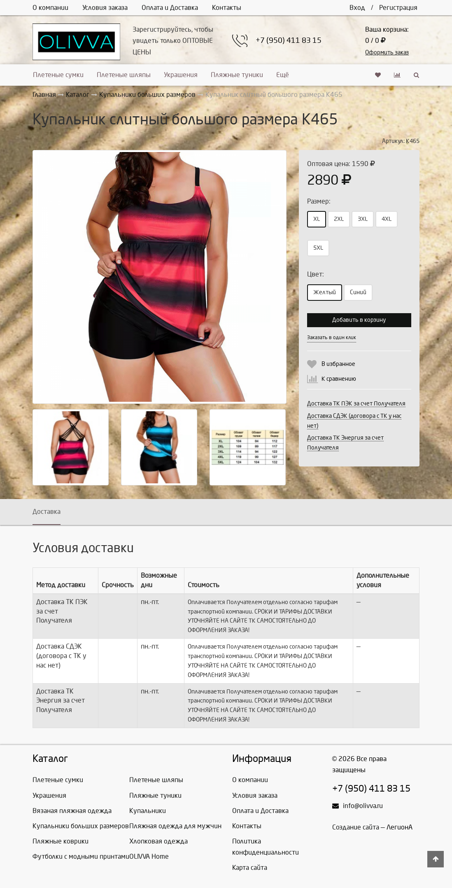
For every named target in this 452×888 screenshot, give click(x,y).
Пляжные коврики (61, 841)
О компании (50, 7)
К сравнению (339, 379)
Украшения (181, 74)
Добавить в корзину (359, 320)
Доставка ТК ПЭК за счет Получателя (356, 404)
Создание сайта (355, 827)
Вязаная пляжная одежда (72, 810)
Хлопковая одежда (158, 841)
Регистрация (398, 7)
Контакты (226, 7)
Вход (357, 7)
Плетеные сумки (58, 74)
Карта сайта (249, 867)
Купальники (147, 810)
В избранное (338, 364)
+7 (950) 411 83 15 (289, 41)
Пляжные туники (237, 74)
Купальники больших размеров (81, 825)
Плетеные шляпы (124, 74)
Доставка (47, 511)
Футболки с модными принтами (81, 856)
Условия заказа (105, 7)
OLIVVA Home (149, 856)
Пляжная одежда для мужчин (175, 825)
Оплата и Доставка (170, 7)
